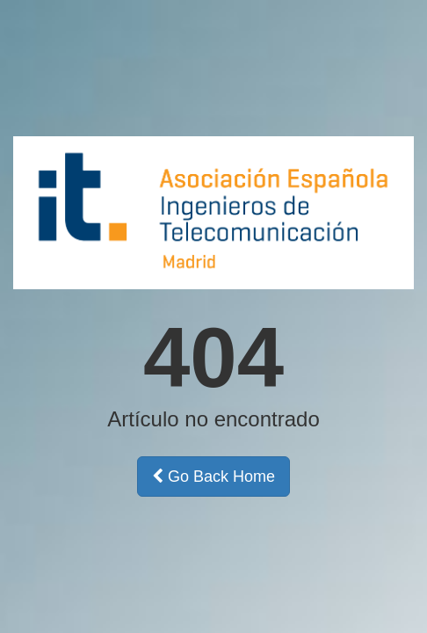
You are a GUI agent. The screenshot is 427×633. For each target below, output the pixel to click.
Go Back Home (213, 476)
